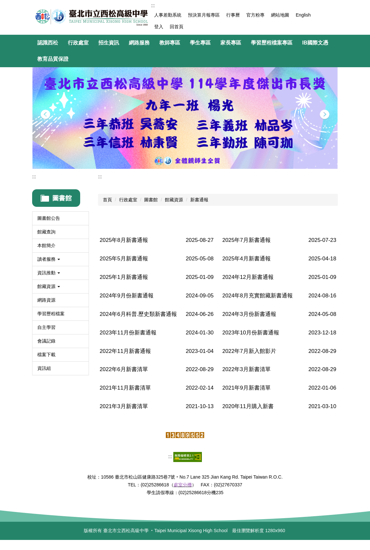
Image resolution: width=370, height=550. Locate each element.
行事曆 (233, 15)
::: (153, 5)
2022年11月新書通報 (125, 351)
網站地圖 (280, 15)
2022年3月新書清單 (246, 369)
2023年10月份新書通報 (250, 333)
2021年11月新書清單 (125, 388)
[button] (45, 114)
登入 (158, 26)
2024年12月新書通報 (248, 277)
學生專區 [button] (200, 42)
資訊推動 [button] (48, 272)
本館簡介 (46, 245)
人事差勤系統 (167, 15)
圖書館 (151, 199)
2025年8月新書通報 (124, 240)
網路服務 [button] (139, 42)
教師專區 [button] (169, 42)
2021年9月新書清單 (246, 388)
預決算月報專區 (204, 15)
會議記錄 (46, 341)
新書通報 (199, 199)
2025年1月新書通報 (124, 277)
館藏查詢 (46, 231)
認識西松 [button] (47, 42)
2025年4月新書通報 (246, 259)
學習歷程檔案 (51, 313)
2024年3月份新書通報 (249, 314)
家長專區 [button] (230, 42)
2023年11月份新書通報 (128, 333)
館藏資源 (174, 199)
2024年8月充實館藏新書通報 (257, 296)
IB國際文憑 (315, 42)
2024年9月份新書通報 (127, 296)
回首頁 (176, 26)
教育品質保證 (52, 59)
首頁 (107, 199)
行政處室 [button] (78, 42)
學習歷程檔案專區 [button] (271, 42)
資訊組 (44, 368)
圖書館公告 (48, 218)
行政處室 (128, 199)
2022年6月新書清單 (124, 369)
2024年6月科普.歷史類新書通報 (138, 314)
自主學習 (46, 327)
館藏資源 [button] (48, 286)
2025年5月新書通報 (124, 259)
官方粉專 (255, 15)
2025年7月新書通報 (246, 240)
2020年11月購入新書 (248, 406)
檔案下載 (46, 354)
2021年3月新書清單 (124, 406)
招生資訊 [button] (108, 42)
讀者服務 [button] (48, 259)
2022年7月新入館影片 (249, 351)
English (303, 15)
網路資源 (46, 300)
